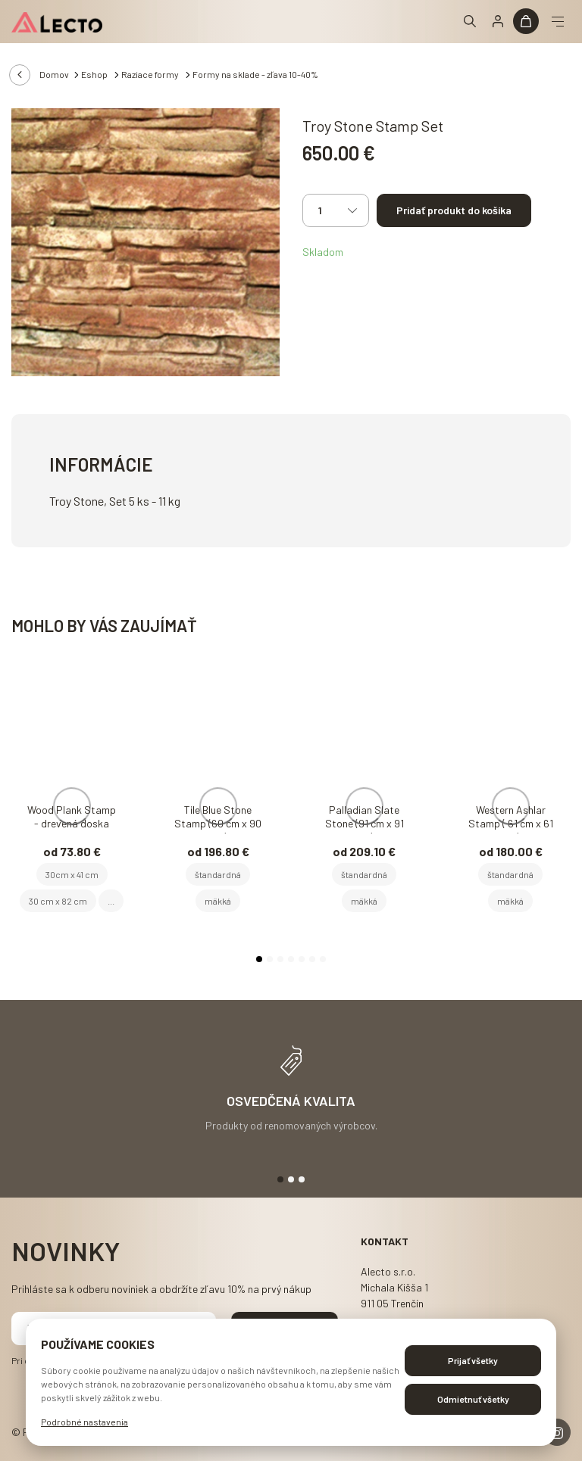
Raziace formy (150, 74)
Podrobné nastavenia (84, 1421)
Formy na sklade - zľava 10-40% (255, 74)
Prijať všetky (473, 1360)
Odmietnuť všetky (473, 1399)
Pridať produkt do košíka (454, 210)
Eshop (95, 74)
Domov (54, 74)
